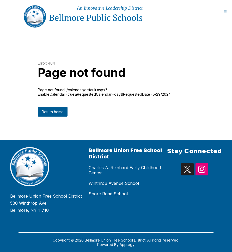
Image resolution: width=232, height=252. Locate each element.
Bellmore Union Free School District (125, 153)
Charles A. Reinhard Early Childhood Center (125, 170)
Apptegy (127, 244)
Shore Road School (108, 193)
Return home (53, 112)
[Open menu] (225, 12)
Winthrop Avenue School (114, 183)
